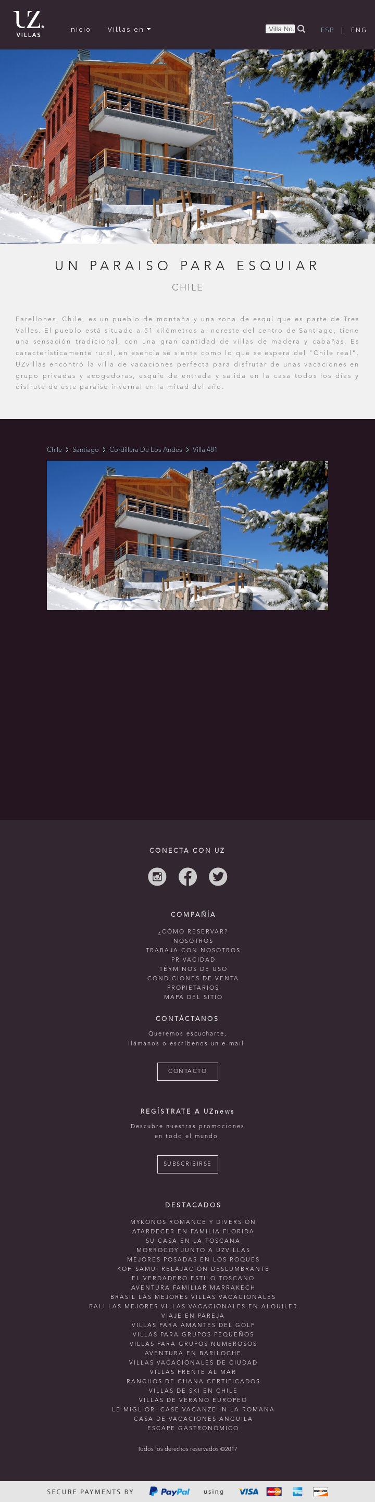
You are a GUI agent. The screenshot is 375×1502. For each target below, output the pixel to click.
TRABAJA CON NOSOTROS (193, 951)
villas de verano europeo (193, 1401)
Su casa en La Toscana (193, 1241)
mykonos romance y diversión (193, 1223)
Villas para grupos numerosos (193, 1344)
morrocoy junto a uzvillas (193, 1251)
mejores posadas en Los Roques (193, 1260)
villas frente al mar (193, 1372)
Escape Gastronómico (193, 1429)
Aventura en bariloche (193, 1354)
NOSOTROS (193, 941)
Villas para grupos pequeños (193, 1335)
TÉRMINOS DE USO (193, 970)
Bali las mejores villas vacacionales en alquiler (193, 1307)
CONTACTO (187, 1072)
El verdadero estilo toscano (193, 1279)
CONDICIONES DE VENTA (193, 979)
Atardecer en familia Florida (193, 1232)
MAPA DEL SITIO (193, 998)
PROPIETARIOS (193, 988)
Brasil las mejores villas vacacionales (193, 1298)
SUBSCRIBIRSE (188, 1164)
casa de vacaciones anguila (193, 1419)
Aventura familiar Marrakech (193, 1288)
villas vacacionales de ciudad (193, 1363)
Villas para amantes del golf (193, 1326)
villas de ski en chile (193, 1391)
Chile (54, 450)
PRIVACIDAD (193, 960)
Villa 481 (205, 450)
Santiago (85, 450)
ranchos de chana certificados (193, 1382)
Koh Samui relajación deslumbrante (193, 1269)
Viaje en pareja (193, 1316)
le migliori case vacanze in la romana (193, 1410)
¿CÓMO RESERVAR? (193, 932)
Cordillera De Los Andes (145, 450)
